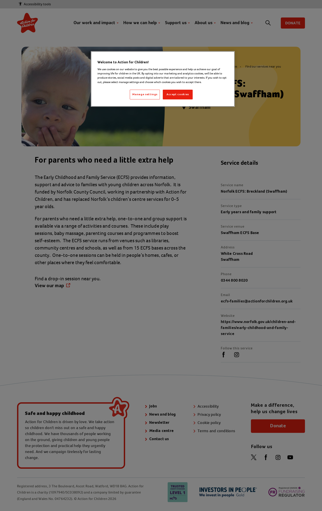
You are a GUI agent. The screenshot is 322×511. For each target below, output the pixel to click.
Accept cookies (178, 94)
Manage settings (144, 94)
